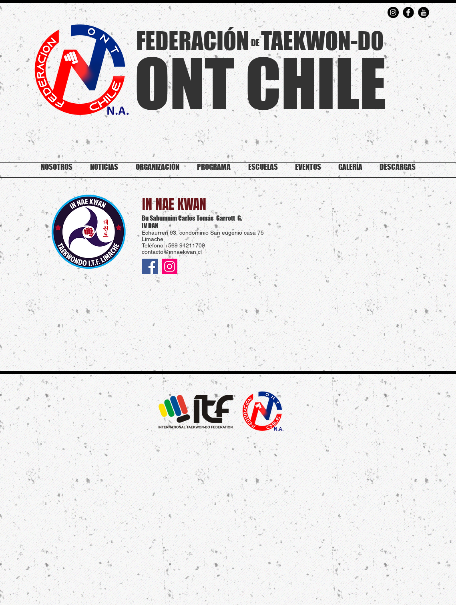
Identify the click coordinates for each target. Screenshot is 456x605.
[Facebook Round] (408, 12)
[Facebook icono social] (150, 266)
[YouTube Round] (423, 12)
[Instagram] (169, 266)
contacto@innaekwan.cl (172, 252)
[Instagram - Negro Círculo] (393, 12)
